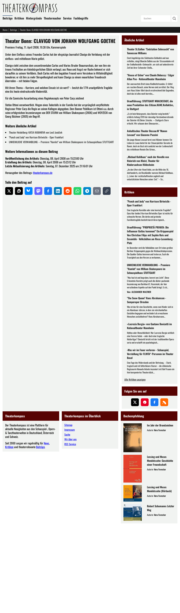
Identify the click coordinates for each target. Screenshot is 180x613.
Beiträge (8, 18)
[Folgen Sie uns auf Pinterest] (145, 492)
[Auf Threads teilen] (19, 191)
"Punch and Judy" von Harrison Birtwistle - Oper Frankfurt (36, 137)
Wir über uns (70, 529)
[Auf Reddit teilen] (68, 191)
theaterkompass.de (42, 173)
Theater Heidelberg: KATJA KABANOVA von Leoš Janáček (35, 132)
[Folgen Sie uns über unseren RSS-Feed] (164, 492)
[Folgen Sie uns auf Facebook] (154, 492)
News (46, 533)
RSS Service (70, 534)
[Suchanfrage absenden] (174, 18)
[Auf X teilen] (9, 191)
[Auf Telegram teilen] (87, 191)
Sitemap (68, 514)
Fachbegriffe (80, 18)
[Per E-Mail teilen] (97, 191)
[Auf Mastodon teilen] (38, 191)
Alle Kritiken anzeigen (135, 469)
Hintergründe (34, 18)
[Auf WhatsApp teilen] (77, 191)
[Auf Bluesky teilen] (29, 191)
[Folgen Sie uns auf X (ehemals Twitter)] (135, 492)
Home (5, 29)
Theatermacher (52, 18)
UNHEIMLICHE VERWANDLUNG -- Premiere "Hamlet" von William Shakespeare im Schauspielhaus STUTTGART (61, 142)
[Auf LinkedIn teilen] (58, 191)
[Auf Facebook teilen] (48, 191)
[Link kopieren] (107, 191)
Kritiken (19, 18)
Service (67, 18)
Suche (67, 524)
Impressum (69, 519)
